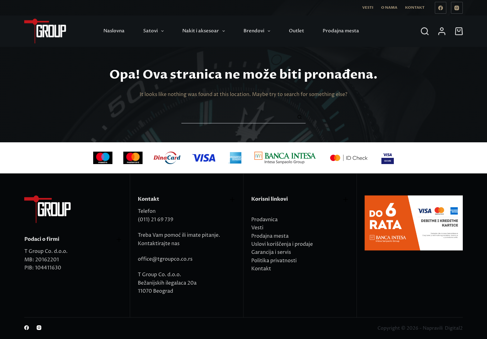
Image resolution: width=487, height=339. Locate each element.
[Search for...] (237, 117)
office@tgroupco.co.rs (165, 259)
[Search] (425, 31)
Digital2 (453, 328)
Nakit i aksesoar (204, 31)
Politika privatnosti (274, 260)
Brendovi (258, 31)
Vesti (367, 7)
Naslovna (114, 31)
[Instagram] (457, 8)
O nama (389, 7)
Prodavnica (264, 219)
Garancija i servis (271, 252)
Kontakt (415, 7)
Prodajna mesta (341, 31)
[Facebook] (441, 8)
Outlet (296, 31)
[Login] (442, 31)
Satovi (154, 31)
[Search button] (299, 117)
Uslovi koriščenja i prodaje (282, 244)
